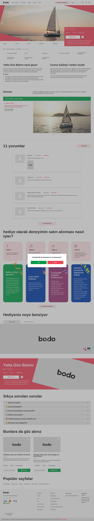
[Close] (64, 255)
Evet (39, 262)
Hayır (55, 262)
